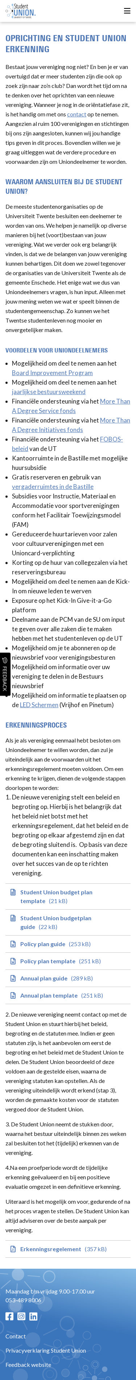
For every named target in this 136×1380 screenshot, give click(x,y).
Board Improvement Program (52, 373)
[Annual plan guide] (68, 978)
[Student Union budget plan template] (68, 896)
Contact (15, 1336)
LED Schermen (39, 705)
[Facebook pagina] (9, 1316)
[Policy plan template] (68, 961)
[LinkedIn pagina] (33, 1316)
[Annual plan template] (68, 995)
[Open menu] (127, 11)
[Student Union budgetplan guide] (68, 922)
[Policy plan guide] (68, 944)
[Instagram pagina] (21, 1316)
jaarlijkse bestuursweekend (49, 392)
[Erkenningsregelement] (68, 1249)
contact (76, 114)
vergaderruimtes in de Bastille (53, 486)
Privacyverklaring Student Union (45, 1350)
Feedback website (28, 1364)
